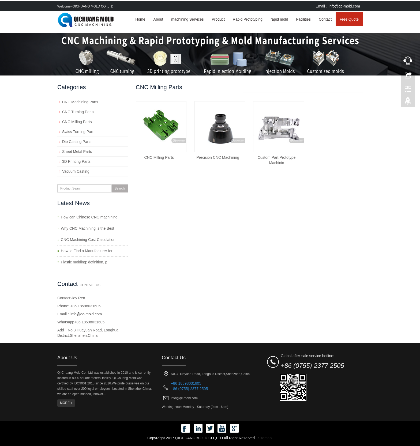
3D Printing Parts (76, 161)
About (158, 19)
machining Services (187, 19)
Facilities (303, 19)
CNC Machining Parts (80, 102)
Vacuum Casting (75, 171)
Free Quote (349, 19)
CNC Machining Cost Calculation (88, 239)
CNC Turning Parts (77, 112)
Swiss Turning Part (77, 132)
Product (218, 19)
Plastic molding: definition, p (84, 262)
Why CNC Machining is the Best (87, 228)
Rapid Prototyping (247, 19)
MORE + (66, 403)
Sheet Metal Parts (77, 151)
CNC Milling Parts (159, 157)
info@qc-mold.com (344, 6)
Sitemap (265, 438)
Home (140, 19)
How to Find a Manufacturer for (86, 251)
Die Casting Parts (76, 141)
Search (119, 188)
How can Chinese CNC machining (89, 217)
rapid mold (279, 19)
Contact (325, 19)
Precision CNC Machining (217, 157)
